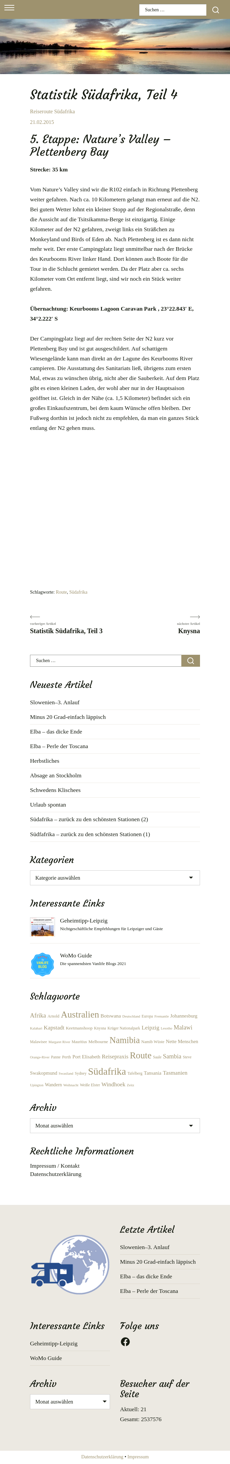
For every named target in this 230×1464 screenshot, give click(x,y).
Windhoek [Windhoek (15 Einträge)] (113, 1084)
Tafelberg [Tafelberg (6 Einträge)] (134, 1073)
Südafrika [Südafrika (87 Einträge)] (107, 1071)
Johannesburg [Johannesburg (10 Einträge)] (183, 1016)
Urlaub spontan (48, 804)
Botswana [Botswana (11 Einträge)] (111, 1016)
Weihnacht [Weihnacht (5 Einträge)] (70, 1085)
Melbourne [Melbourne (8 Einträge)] (98, 1041)
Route (61, 592)
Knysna (189, 630)
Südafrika (78, 592)
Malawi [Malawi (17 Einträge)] (183, 1027)
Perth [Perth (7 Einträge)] (66, 1057)
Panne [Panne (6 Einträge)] (56, 1057)
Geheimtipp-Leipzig (84, 920)
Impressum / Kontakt (55, 1165)
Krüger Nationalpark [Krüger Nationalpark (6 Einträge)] (124, 1028)
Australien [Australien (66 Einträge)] (80, 1014)
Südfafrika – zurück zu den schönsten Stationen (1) (90, 834)
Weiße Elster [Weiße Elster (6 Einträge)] (90, 1085)
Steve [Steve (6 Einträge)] (187, 1057)
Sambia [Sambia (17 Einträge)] (172, 1056)
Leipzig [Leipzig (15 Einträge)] (150, 1027)
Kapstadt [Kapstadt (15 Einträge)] (54, 1027)
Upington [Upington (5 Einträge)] (36, 1085)
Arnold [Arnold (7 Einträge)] (53, 1016)
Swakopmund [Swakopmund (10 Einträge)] (43, 1073)
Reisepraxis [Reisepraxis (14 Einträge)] (115, 1056)
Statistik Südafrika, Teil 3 (66, 630)
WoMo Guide (76, 955)
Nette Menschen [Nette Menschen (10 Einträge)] (182, 1041)
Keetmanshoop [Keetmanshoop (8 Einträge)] (79, 1027)
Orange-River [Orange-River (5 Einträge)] (40, 1057)
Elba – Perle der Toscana (59, 746)
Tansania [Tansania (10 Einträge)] (153, 1073)
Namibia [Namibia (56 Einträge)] (124, 1040)
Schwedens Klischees (55, 790)
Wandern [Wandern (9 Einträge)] (53, 1084)
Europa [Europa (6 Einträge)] (147, 1016)
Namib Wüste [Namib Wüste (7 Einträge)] (152, 1041)
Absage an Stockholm (55, 775)
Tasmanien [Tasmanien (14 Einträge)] (175, 1073)
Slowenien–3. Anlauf (55, 702)
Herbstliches (44, 760)
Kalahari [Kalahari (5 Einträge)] (36, 1028)
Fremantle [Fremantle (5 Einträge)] (161, 1016)
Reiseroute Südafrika (52, 111)
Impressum (138, 1456)
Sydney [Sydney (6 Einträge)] (80, 1073)
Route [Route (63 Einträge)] (140, 1055)
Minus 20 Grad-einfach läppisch (68, 717)
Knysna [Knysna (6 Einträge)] (100, 1028)
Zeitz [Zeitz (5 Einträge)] (130, 1085)
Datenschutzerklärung (55, 1174)
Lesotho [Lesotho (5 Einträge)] (166, 1028)
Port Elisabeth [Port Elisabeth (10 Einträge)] (86, 1056)
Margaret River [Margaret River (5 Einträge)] (59, 1042)
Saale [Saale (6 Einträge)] (157, 1057)
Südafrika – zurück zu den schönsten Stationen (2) (89, 819)
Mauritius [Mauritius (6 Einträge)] (79, 1041)
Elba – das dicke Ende (56, 731)
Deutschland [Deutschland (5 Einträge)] (131, 1016)
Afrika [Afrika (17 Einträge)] (38, 1015)
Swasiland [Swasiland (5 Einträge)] (66, 1073)
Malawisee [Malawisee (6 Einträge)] (38, 1041)
